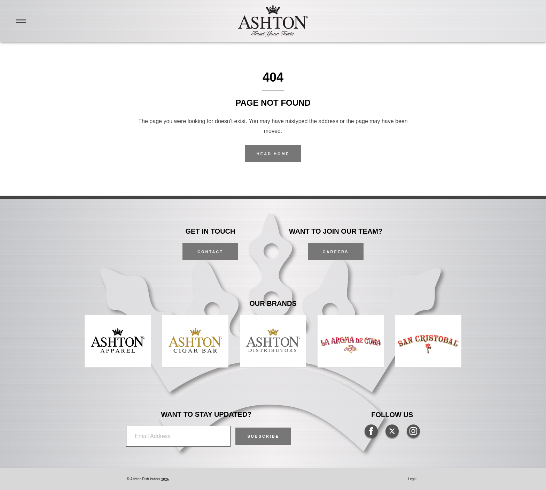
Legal (412, 479)
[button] (263, 436)
